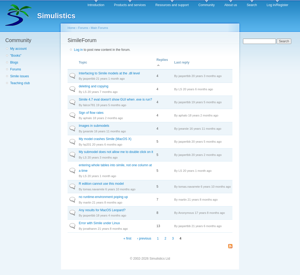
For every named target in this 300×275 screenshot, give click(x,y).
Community (206, 5)
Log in (78, 50)
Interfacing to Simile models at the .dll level (109, 73)
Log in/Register (277, 5)
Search (252, 5)
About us (230, 5)
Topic (83, 62)
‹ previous (144, 238)
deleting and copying (93, 86)
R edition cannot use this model (101, 184)
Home (72, 27)
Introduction (95, 5)
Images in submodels (94, 126)
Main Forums (99, 27)
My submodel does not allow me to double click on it (116, 152)
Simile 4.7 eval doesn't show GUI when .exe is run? (115, 99)
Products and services (130, 5)
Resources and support (172, 5)
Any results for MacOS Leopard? (102, 210)
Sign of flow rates (91, 113)
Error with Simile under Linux (99, 223)
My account (18, 49)
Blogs (14, 62)
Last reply (181, 62)
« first (127, 238)
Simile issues (19, 76)
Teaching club (20, 83)
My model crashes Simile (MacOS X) (105, 139)
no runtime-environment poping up (103, 197)
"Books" (15, 55)
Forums (15, 69)
